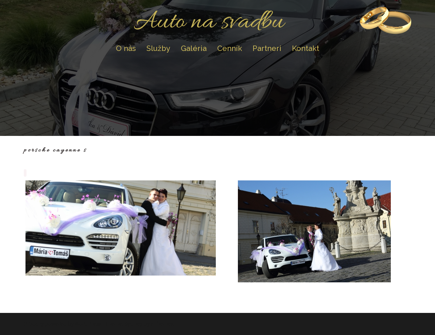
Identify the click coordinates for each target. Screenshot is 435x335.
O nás (126, 48)
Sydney (133, 324)
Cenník (229, 48)
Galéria (194, 48)
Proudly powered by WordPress (62, 324)
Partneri (267, 48)
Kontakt (305, 48)
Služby (158, 48)
